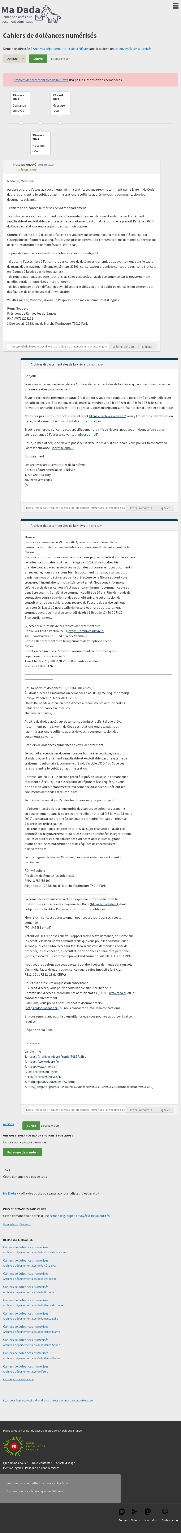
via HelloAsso (56, 1491)
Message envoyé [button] (25, 164)
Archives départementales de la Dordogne (30, 1279)
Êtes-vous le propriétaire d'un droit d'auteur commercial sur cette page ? (49, 1400)
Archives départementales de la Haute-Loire (31, 1318)
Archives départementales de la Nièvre (60, 48)
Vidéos (135, 1515)
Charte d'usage (65, 1463)
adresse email (87, 434)
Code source (170, 1515)
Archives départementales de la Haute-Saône (31, 1345)
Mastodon (151, 1515)
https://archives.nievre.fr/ (107, 416)
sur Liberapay (34, 1491)
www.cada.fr (117, 993)
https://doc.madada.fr (41, 1008)
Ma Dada (31, 14)
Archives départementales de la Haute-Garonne (33, 1305)
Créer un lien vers (124, 347)
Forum (123, 1515)
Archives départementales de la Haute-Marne (31, 1332)
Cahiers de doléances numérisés (25, 1247)
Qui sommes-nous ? (15, 1463)
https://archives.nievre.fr (86, 631)
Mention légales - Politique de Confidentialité (31, 1468)
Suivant (25, 1224)
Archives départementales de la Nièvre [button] (58, 364)
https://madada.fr (104, 904)
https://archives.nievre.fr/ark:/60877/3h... (56, 1056)
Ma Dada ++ (11, 1193)
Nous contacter (42, 1463)
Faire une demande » (22, 1152)
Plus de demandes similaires (18, 1379)
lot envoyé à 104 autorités (132, 48)
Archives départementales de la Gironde (28, 1292)
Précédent (10, 1224)
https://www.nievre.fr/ (43, 1061)
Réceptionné (27, 170)
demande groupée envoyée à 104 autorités (79, 1216)
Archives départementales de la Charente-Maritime (35, 1252)
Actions (12, 59)
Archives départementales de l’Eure (25, 1371)
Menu (175, 5)
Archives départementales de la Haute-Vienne (32, 1358)
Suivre (38, 59)
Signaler (147, 347)
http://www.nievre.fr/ (42, 1066)
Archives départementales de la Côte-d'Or (29, 1265)
